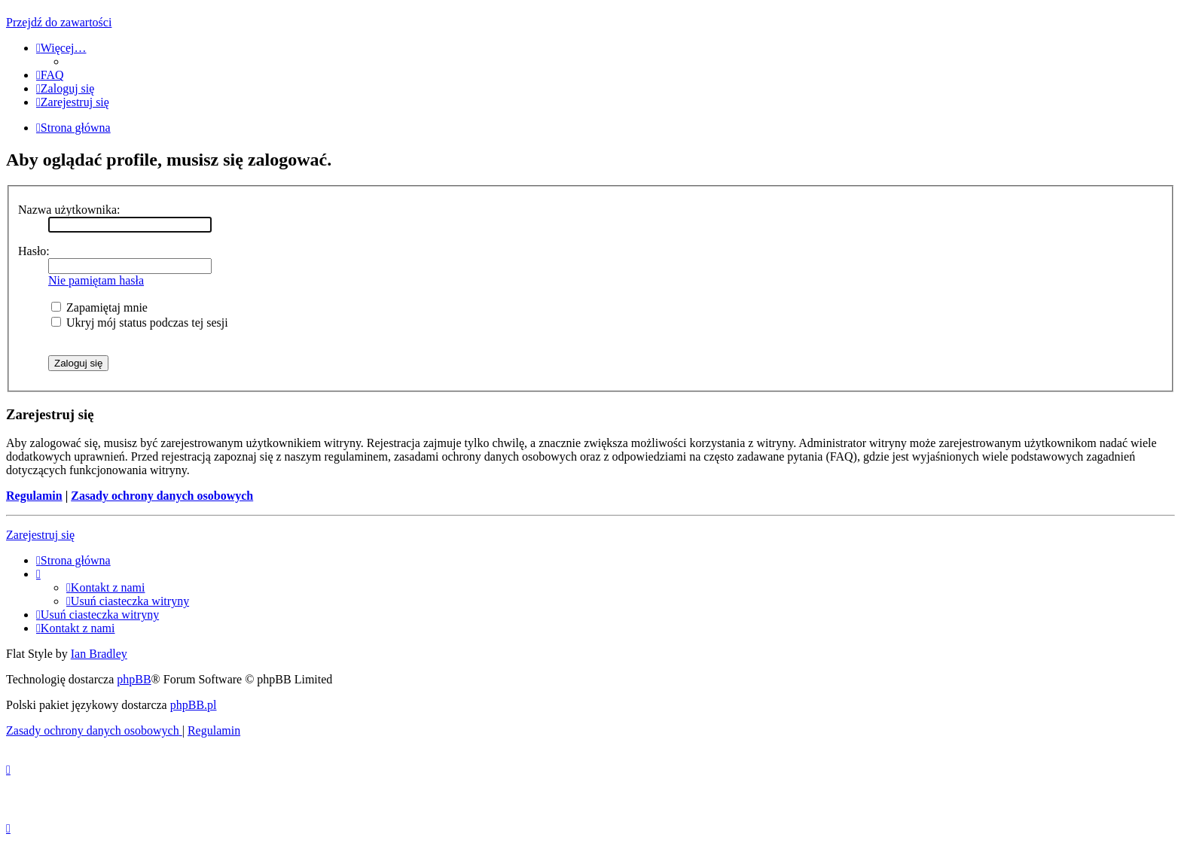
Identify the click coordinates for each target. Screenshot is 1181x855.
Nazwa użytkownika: (69, 209)
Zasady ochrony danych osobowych (162, 495)
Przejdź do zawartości (58, 22)
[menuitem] (50, 74)
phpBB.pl (193, 704)
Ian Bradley (99, 653)
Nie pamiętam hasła (96, 280)
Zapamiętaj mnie (99, 307)
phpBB (134, 679)
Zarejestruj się (40, 534)
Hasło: (34, 251)
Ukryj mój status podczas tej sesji (139, 322)
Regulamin (34, 495)
